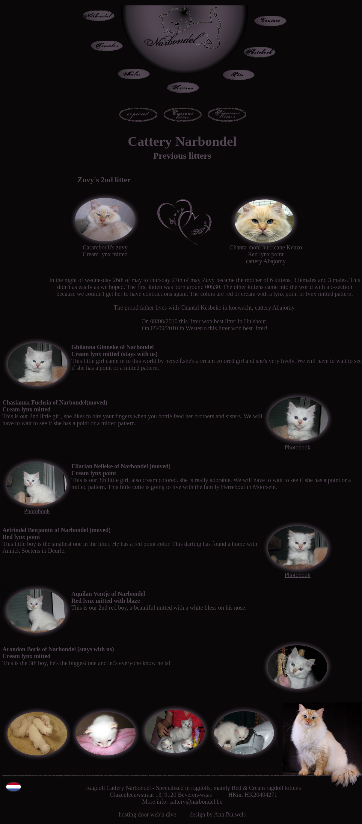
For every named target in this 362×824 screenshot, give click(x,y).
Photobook (298, 447)
